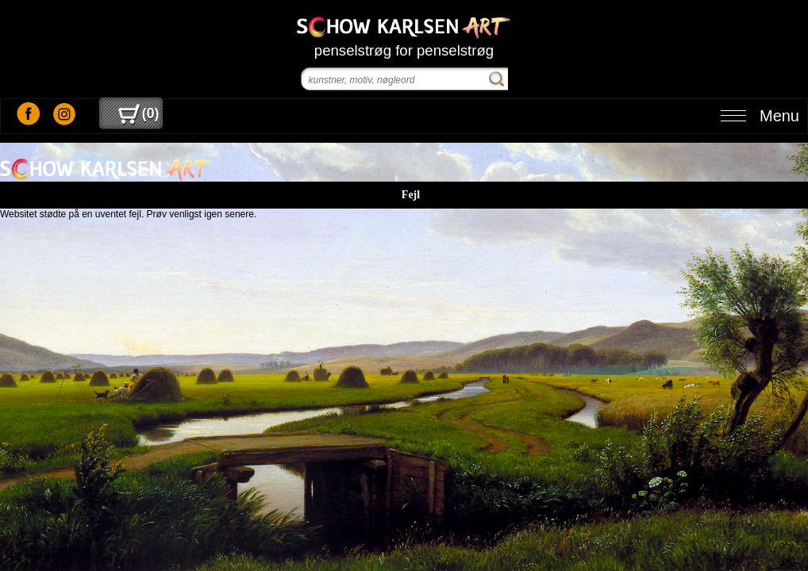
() (138, 113)
